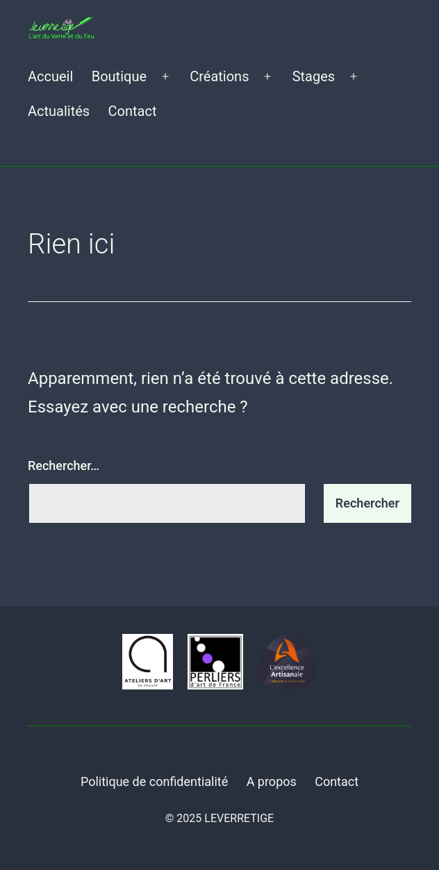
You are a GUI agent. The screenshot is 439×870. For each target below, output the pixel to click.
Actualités (59, 111)
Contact (132, 111)
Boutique (119, 76)
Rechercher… (63, 465)
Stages (313, 76)
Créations (219, 76)
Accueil (50, 76)
